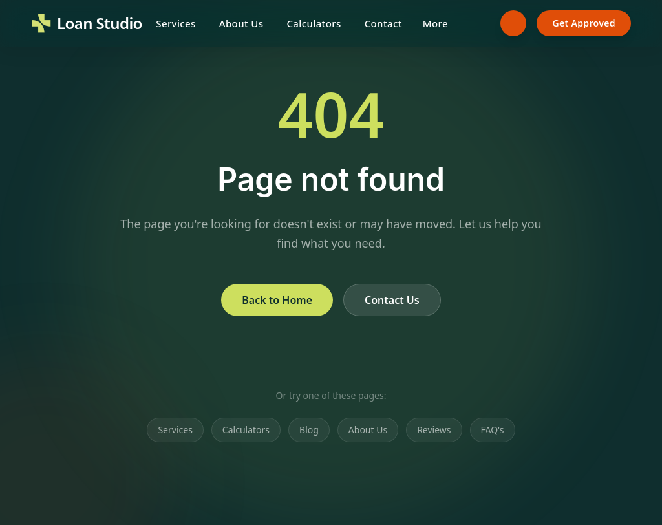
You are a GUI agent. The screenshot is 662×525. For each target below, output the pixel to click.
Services (175, 23)
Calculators (313, 23)
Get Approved (583, 23)
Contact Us (392, 300)
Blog (309, 429)
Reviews (434, 429)
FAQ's (492, 429)
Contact (383, 23)
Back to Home (277, 300)
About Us (241, 23)
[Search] (477, 23)
